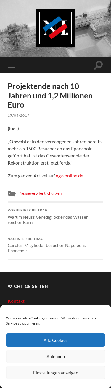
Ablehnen (55, 356)
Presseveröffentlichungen (40, 193)
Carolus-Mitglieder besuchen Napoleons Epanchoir (55, 245)
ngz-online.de (69, 175)
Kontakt (16, 301)
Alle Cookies (56, 340)
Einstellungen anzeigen (55, 372)
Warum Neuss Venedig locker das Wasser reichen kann (55, 216)
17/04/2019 (19, 115)
